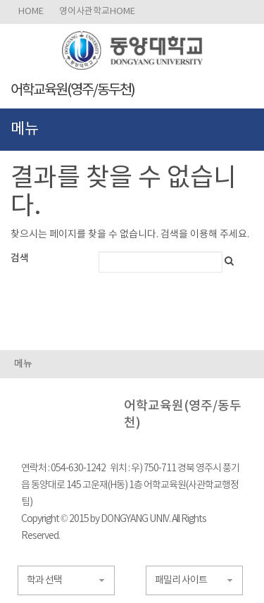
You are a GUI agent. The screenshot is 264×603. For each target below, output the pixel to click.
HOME (31, 11)
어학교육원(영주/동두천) (72, 90)
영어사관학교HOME (97, 11)
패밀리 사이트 (181, 580)
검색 (20, 258)
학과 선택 (44, 580)
